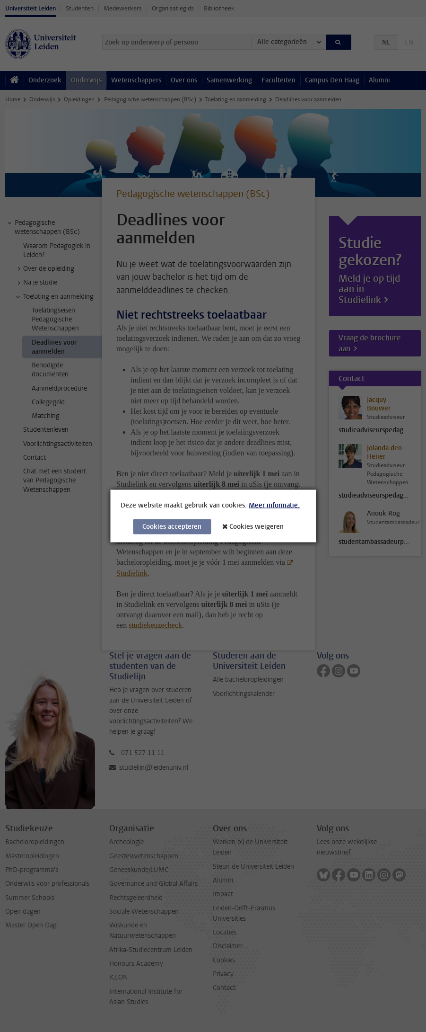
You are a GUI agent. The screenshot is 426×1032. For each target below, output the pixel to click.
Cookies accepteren (171, 526)
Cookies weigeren (256, 526)
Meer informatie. (274, 505)
